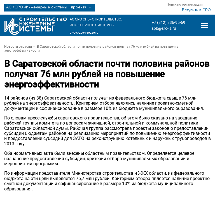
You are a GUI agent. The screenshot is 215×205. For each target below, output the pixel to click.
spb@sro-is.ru (164, 28)
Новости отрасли (18, 47)
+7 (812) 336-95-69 (168, 22)
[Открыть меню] (204, 25)
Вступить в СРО (196, 10)
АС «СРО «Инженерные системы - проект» (49, 7)
